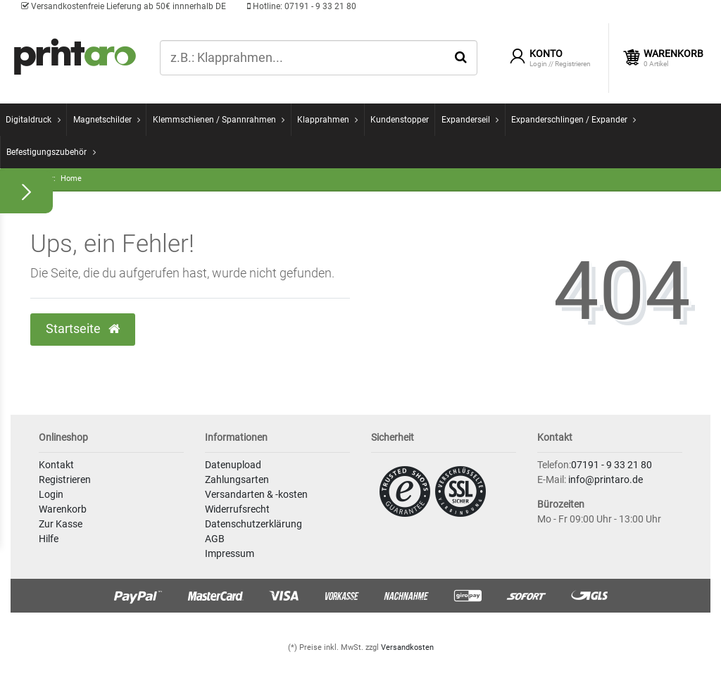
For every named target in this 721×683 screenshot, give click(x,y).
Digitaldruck (28, 120)
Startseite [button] (83, 329)
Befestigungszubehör (46, 152)
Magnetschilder (102, 120)
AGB (215, 538)
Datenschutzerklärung (253, 524)
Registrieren (65, 479)
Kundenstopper (399, 120)
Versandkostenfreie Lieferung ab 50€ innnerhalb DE (123, 6)
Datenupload (233, 464)
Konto (546, 53)
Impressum (229, 553)
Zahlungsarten (237, 479)
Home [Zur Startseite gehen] (71, 178)
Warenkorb (63, 509)
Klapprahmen (323, 120)
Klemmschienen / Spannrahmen (214, 120)
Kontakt (56, 464)
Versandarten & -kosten (256, 494)
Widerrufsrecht (237, 509)
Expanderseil (465, 120)
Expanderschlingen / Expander (569, 120)
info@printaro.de (605, 479)
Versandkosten (407, 647)
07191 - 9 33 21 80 (301, 6)
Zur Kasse (60, 524)
